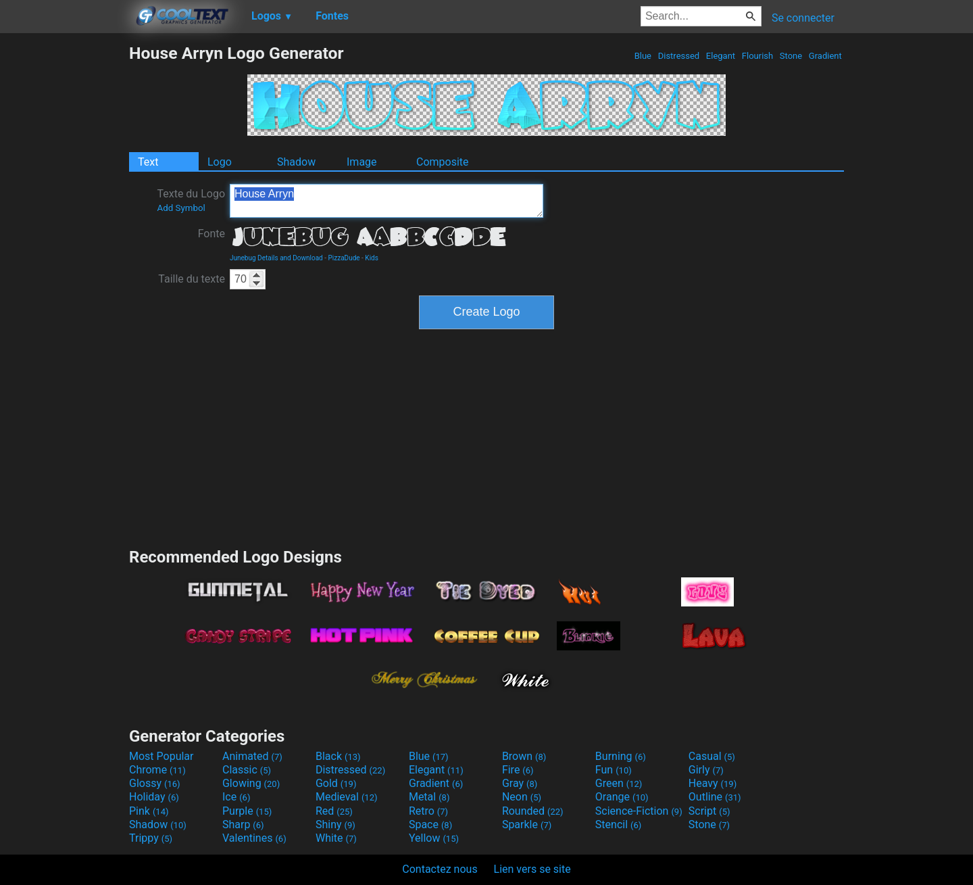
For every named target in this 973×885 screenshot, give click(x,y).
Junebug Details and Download (276, 258)
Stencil (618, 824)
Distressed (678, 56)
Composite (442, 162)
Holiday (154, 796)
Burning (620, 756)
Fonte (211, 233)
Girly (706, 769)
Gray (519, 783)
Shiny (335, 824)
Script (709, 811)
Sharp (243, 824)
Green (619, 783)
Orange (622, 796)
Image (362, 162)
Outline (715, 796)
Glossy (154, 783)
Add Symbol (181, 208)
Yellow (434, 838)
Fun (613, 769)
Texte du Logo (191, 200)
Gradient (825, 56)
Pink (149, 811)
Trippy (150, 838)
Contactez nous (439, 869)
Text (148, 162)
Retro (428, 811)
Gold (336, 783)
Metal (429, 796)
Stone (791, 56)
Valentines (254, 838)
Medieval (347, 796)
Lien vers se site (532, 869)
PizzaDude (344, 258)
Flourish (758, 56)
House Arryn (386, 201)
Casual (712, 756)
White (336, 838)
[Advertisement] (64, 246)
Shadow (296, 162)
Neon (521, 796)
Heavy (713, 783)
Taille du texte (191, 278)
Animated (252, 756)
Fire (518, 769)
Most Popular (161, 756)
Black (338, 756)
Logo (219, 162)
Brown (524, 756)
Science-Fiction (638, 811)
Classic (246, 769)
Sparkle (526, 824)
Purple (247, 811)
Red (334, 811)
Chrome (157, 769)
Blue (642, 56)
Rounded (533, 811)
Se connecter (803, 17)
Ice (236, 796)
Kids (371, 258)
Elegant (721, 56)
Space (430, 824)
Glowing (251, 783)
